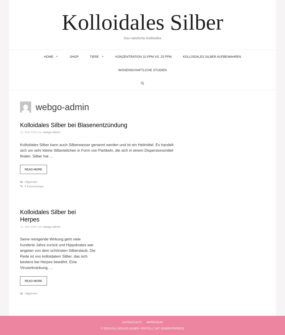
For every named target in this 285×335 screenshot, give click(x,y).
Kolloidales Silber (142, 22)
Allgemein (31, 182)
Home (54, 56)
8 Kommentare (34, 186)
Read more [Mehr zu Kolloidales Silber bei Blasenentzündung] (33, 169)
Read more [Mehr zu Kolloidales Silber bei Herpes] (33, 281)
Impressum (155, 322)
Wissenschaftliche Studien (142, 70)
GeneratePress (172, 328)
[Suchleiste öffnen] (142, 83)
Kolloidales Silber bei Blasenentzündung (73, 125)
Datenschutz (132, 322)
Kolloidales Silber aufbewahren (212, 56)
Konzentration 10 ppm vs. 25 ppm (143, 56)
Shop (74, 56)
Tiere (100, 56)
